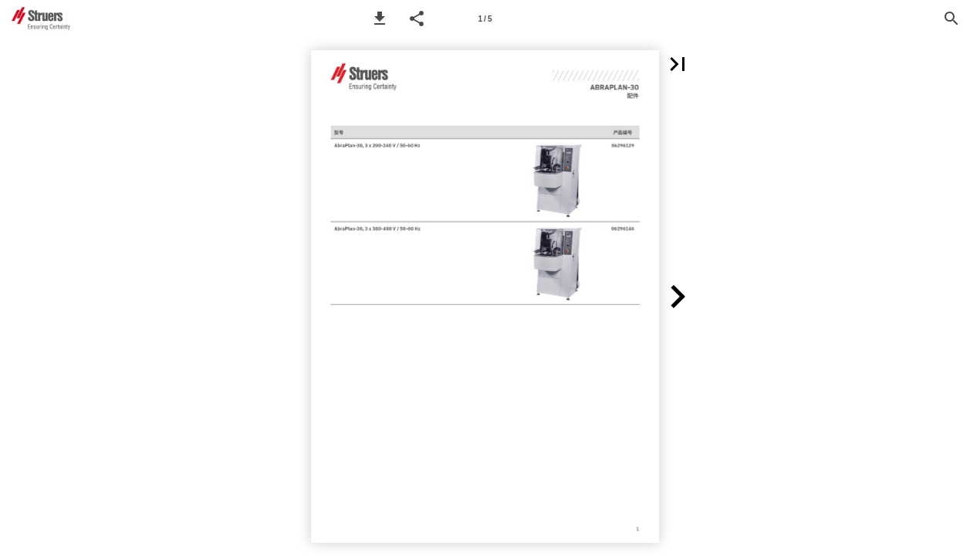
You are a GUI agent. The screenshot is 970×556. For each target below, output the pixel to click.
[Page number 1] (485, 18)
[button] (379, 18)
